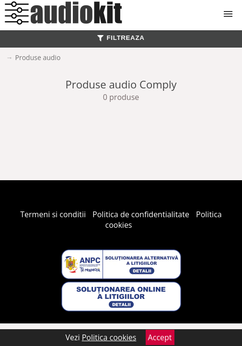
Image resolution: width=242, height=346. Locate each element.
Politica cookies (109, 337)
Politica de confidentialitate (140, 214)
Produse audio (38, 57)
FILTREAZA (120, 37)
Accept (160, 337)
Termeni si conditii (53, 214)
